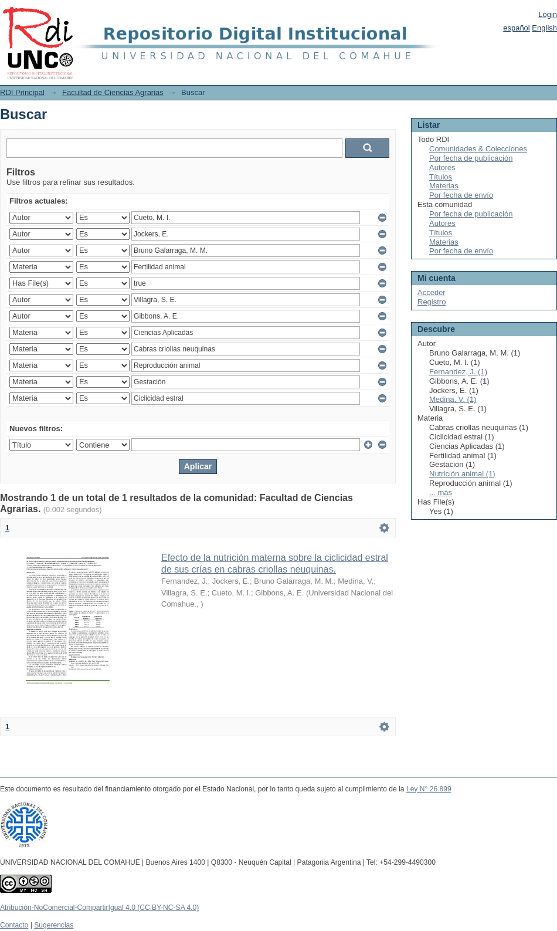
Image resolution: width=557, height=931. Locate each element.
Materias (443, 185)
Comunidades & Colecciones (478, 148)
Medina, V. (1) (452, 399)
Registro (431, 301)
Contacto (14, 925)
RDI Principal (22, 92)
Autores (442, 167)
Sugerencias (53, 925)
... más (440, 492)
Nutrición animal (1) (462, 473)
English (544, 27)
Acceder (431, 292)
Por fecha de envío (461, 195)
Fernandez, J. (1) (458, 371)
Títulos (440, 176)
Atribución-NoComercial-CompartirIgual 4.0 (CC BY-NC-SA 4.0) (99, 907)
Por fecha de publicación (470, 158)
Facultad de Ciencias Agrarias (113, 92)
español (516, 27)
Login (547, 14)
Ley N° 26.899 (428, 789)
